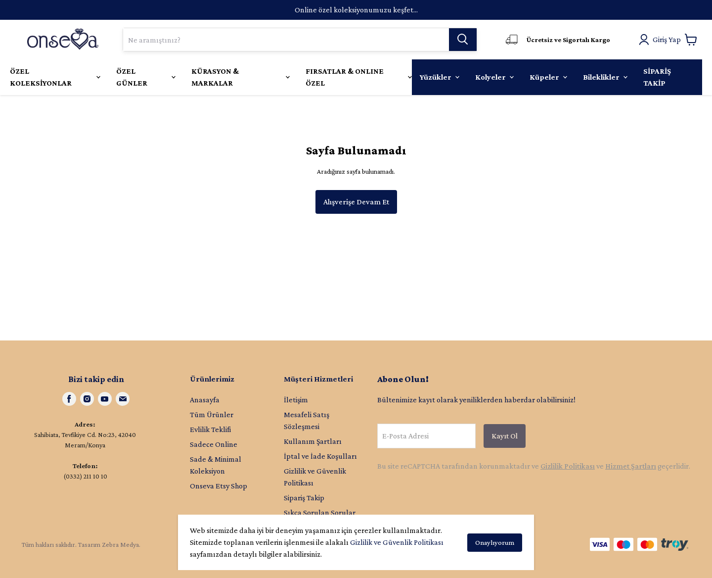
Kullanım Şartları (313, 441)
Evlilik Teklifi (210, 429)
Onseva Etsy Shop (218, 486)
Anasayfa (205, 399)
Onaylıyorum (494, 542)
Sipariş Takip (304, 497)
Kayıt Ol (504, 436)
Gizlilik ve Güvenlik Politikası (397, 542)
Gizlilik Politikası (567, 466)
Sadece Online (213, 444)
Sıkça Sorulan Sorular (320, 512)
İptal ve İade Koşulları (320, 456)
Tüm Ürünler (211, 414)
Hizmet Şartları (630, 466)
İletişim (296, 399)
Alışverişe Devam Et (356, 201)
